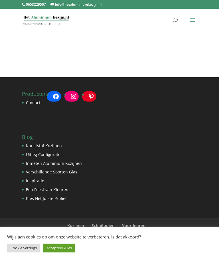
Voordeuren (133, 225)
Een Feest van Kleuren (47, 189)
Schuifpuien (103, 225)
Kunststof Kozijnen (44, 145)
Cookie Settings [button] (24, 247)
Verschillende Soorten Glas (51, 172)
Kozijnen (75, 225)
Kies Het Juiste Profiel (46, 198)
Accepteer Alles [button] (59, 247)
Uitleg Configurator (44, 154)
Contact (33, 102)
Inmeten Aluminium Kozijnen (54, 163)
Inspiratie (35, 180)
